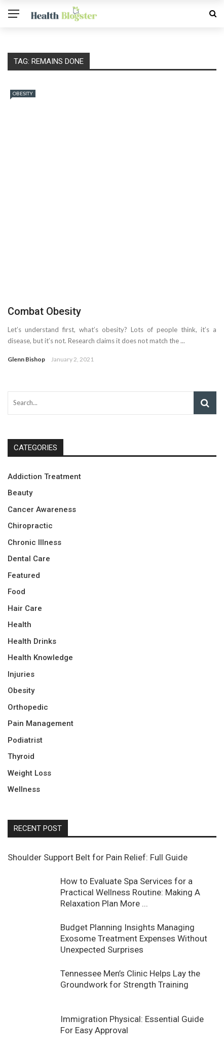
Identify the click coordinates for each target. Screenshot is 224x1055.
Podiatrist (25, 688)
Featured (24, 523)
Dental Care (29, 507)
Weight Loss (29, 720)
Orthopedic (28, 655)
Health (19, 572)
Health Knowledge (40, 605)
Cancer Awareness (42, 457)
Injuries (21, 622)
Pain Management (40, 671)
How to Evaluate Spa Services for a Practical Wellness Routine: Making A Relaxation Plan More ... (130, 840)
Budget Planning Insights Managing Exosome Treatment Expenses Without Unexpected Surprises (133, 886)
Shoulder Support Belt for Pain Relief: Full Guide (98, 805)
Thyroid (21, 704)
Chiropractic (30, 474)
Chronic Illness (34, 490)
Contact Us (160, 1042)
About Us (202, 1042)
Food (16, 539)
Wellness (24, 737)
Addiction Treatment (44, 424)
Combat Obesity (44, 259)
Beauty (20, 441)
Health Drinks (32, 589)
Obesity (23, 93)
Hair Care (25, 556)
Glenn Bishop (26, 307)
